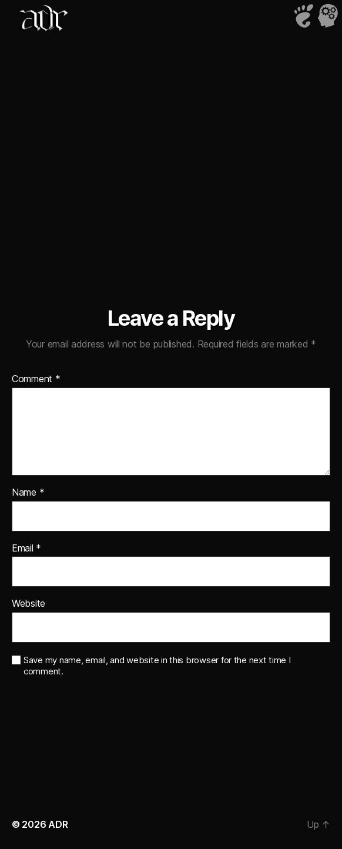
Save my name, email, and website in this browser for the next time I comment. (157, 666)
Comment (36, 379)
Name (28, 492)
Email (26, 548)
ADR (58, 824)
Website (28, 604)
